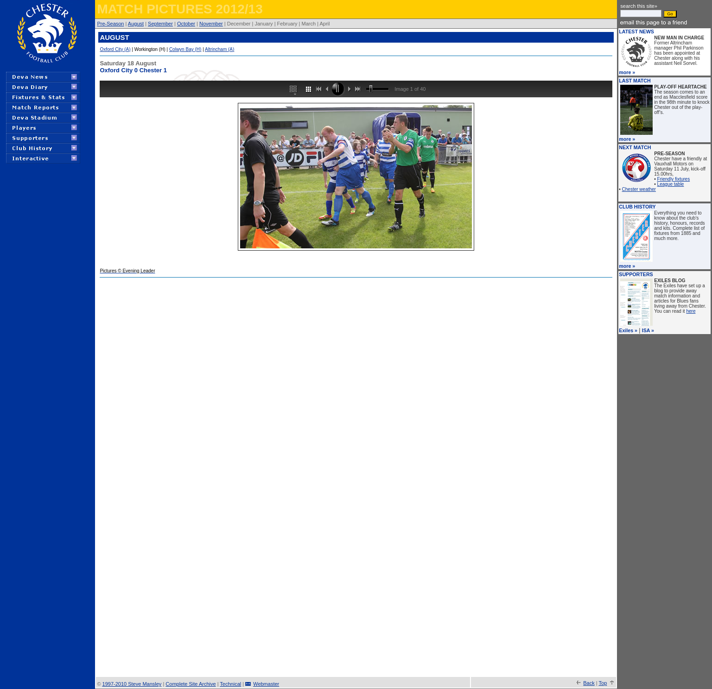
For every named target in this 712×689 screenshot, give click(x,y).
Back (588, 683)
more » (627, 72)
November (211, 23)
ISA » (648, 330)
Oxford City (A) (115, 49)
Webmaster (266, 684)
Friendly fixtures (673, 179)
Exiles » (628, 330)
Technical (230, 684)
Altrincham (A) (219, 49)
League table (670, 184)
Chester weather (639, 189)
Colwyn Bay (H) (185, 49)
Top (603, 683)
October (186, 23)
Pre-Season (110, 23)
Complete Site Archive (190, 684)
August (136, 23)
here (690, 311)
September (160, 23)
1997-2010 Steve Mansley (132, 684)
